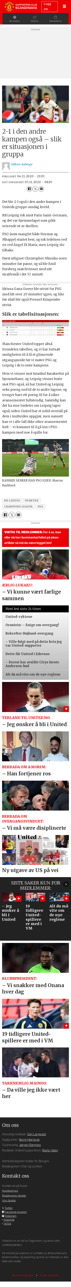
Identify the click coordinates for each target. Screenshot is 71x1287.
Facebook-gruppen (16, 1212)
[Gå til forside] (20, 6)
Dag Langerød (36, 1134)
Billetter (34, 21)
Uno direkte (9, 1200)
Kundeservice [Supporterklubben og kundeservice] (10, 1190)
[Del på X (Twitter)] (35, 189)
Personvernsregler (23, 1275)
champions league (18, 506)
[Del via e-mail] (41, 189)
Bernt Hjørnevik (29, 1139)
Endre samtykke (49, 1275)
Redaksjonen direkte (14, 1195)
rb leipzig (12, 500)
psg (40, 506)
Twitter (9, 1208)
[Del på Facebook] (29, 189)
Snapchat (9, 1219)
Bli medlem (12, 21)
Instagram (10, 1216)
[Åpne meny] (64, 6)
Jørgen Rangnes (30, 1145)
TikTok (7, 1223)
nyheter (32, 500)
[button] (66, 884)
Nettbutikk (57, 21)
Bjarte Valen (50, 1150)
